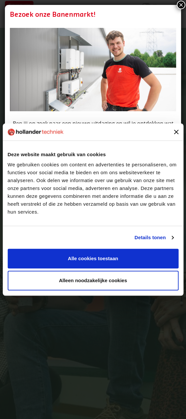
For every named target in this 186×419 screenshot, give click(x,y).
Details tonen (150, 237)
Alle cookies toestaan (93, 259)
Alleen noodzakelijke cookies (93, 280)
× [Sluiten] (181, 5)
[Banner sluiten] (176, 132)
